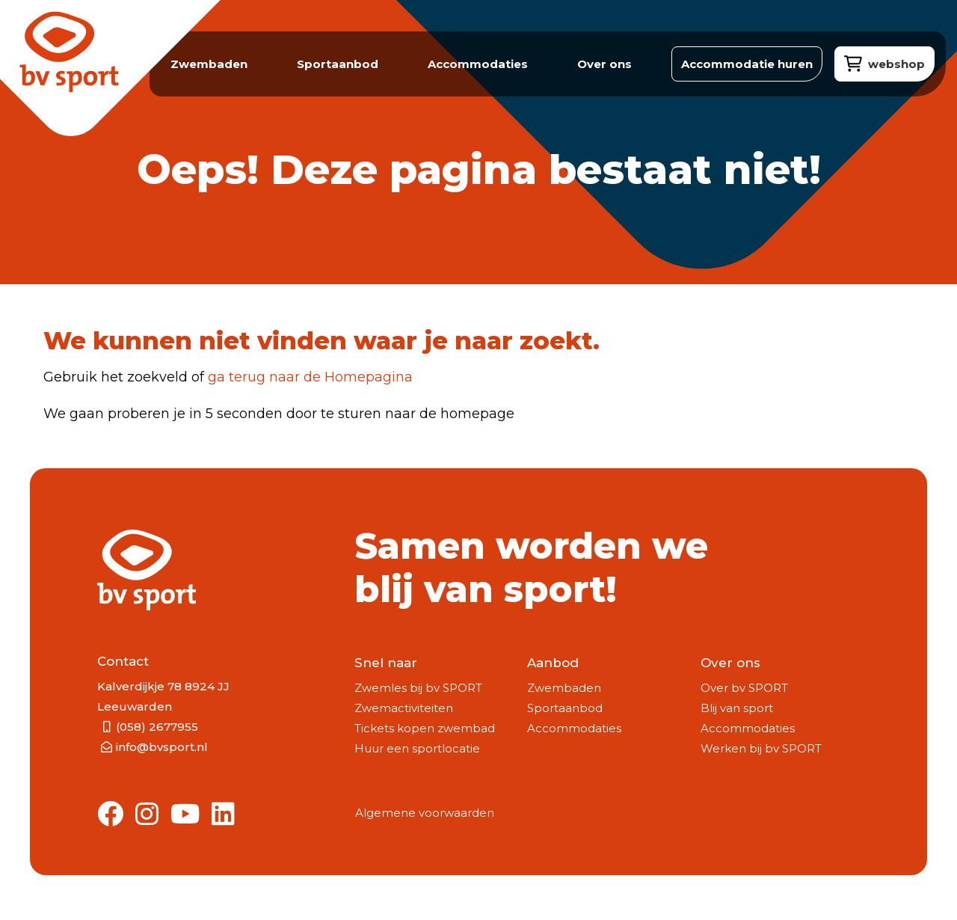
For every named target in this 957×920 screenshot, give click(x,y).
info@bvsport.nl (162, 747)
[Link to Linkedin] (223, 815)
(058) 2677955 (157, 727)
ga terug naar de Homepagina (310, 377)
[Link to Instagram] (147, 815)
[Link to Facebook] (110, 815)
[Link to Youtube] (185, 815)
